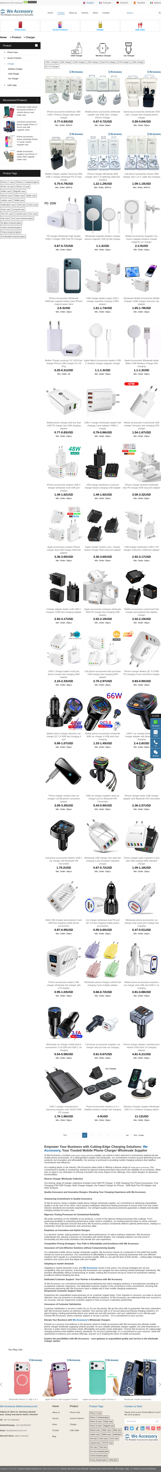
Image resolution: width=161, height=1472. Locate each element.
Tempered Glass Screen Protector (101, 1469)
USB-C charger (51, 62)
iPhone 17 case (7, 182)
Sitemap (64, 1469)
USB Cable (12, 85)
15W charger (92, 62)
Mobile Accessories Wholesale (144, 1469)
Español (139, 3)
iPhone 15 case (23, 187)
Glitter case (19, 196)
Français (105, 3)
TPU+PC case (7, 214)
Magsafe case (19, 191)
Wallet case (19, 200)
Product (61, 13)
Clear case (32, 205)
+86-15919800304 (23, 1425)
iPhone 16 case (7, 187)
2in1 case (33, 214)
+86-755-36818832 (11, 1420)
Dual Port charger (108, 62)
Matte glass (113, 1460)
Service (85, 13)
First (65, 1135)
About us (73, 13)
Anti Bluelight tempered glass (13, 237)
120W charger (137, 62)
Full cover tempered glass (22, 218)
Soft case (22, 205)
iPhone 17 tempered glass (27, 182)
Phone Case (12, 52)
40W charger (79, 62)
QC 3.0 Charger (51, 67)
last (127, 1135)
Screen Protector (14, 58)
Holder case (6, 191)
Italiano (155, 3)
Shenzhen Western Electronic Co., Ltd (31, 1469)
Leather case (6, 200)
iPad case (5, 218)
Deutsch (122, 3)
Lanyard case (18, 209)
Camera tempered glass (11, 227)
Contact (105, 13)
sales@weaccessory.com (16, 1430)
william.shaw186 (21, 1436)
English (88, 3)
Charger (10, 64)
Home (50, 13)
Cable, (127, 1469)
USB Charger (13, 74)
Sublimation (117, 1434)
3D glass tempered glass (11, 223)
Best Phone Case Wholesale (78, 1469)
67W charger (123, 62)
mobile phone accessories (140, 1167)
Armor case (5, 209)
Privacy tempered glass (10, 232)
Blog (54, 1436)
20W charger (66, 62)
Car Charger (13, 79)
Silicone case (6, 196)
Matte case (31, 196)
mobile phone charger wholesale (82, 1155)
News (95, 13)
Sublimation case (8, 205)
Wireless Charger (15, 69)
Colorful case (20, 214)
